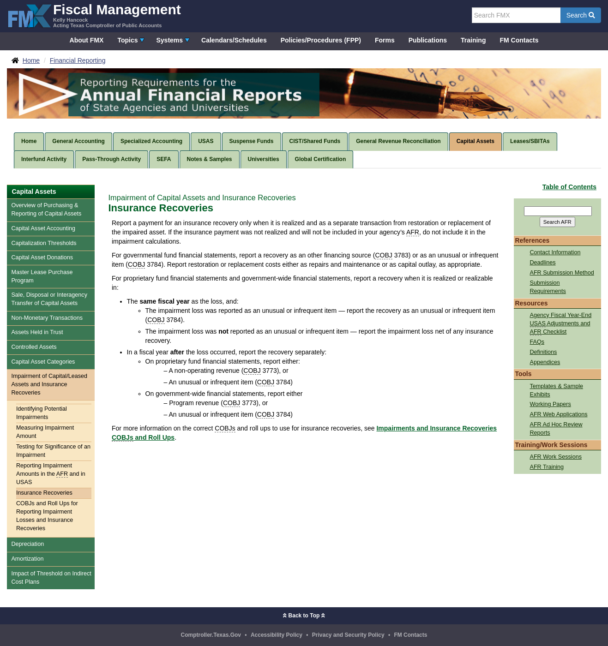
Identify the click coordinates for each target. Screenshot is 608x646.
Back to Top (304, 615)
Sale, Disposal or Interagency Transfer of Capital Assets (49, 299)
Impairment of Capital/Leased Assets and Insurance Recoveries (49, 384)
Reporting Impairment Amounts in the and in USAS (50, 473)
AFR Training (547, 467)
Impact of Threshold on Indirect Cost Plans (51, 577)
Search (580, 15)
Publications (428, 40)
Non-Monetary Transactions (47, 318)
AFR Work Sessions (556, 457)
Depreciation (27, 544)
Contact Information (555, 252)
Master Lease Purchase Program (41, 276)
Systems (169, 40)
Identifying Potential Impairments (41, 413)
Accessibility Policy (276, 635)
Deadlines (543, 262)
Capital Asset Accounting (43, 228)
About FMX (87, 40)
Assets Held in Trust (37, 332)
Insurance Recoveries (44, 493)
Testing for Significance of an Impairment (53, 450)
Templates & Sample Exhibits (557, 390)
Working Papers (550, 404)
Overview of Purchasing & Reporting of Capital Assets (46, 209)
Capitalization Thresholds (43, 243)
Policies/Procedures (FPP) (321, 40)
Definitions (543, 352)
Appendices (545, 362)
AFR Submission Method (562, 272)
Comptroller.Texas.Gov (211, 635)
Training (473, 40)
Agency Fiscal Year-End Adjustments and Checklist (561, 323)
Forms (385, 40)
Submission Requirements (548, 287)
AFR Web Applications (559, 414)
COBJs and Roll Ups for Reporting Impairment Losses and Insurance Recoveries (47, 516)
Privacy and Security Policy (348, 635)
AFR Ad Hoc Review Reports (556, 428)
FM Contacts (519, 40)
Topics (127, 40)
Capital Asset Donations (42, 257)
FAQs (537, 342)
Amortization (27, 559)
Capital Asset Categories (43, 362)
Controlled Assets (33, 347)
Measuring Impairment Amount (45, 432)
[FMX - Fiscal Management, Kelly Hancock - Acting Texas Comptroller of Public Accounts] (94, 15)
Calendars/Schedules (234, 40)
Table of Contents (569, 187)
